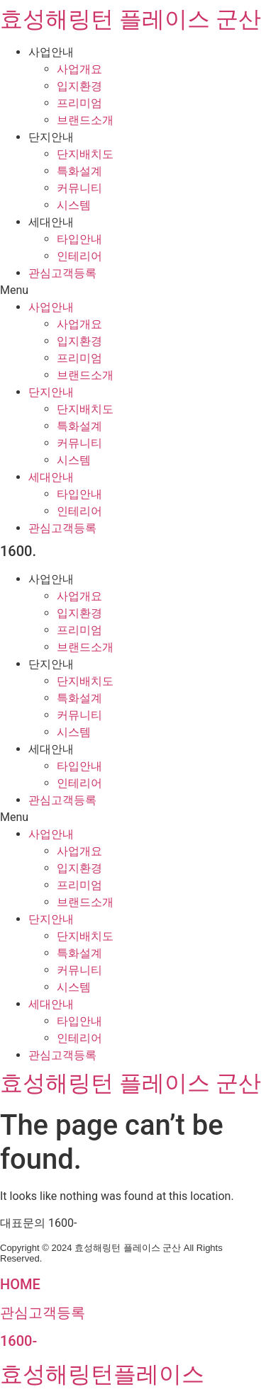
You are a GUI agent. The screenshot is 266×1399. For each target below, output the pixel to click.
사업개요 (79, 69)
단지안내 (51, 137)
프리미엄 (79, 103)
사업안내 (51, 52)
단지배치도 (85, 154)
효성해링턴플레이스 (102, 1374)
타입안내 (79, 239)
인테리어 (79, 256)
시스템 (74, 205)
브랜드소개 (85, 120)
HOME (20, 1284)
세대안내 (51, 222)
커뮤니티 (79, 188)
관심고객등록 (62, 273)
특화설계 (79, 171)
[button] (133, 290)
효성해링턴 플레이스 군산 (130, 19)
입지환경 (79, 86)
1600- (18, 1340)
